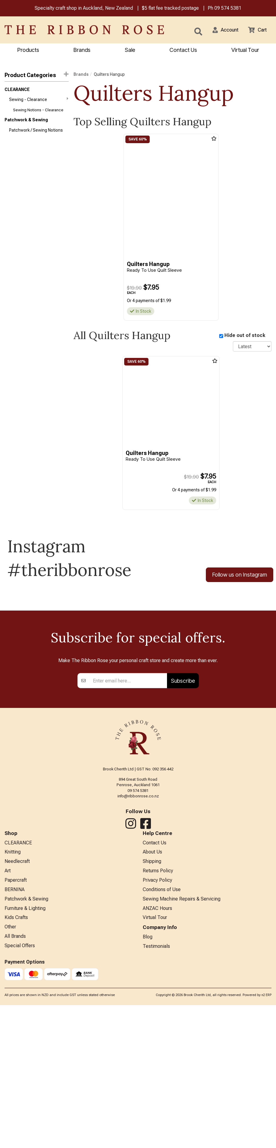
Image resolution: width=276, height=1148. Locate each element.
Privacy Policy (157, 1019)
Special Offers (20, 1089)
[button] (221, 30)
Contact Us (183, 50)
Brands (81, 50)
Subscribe (183, 817)
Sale (130, 50)
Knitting (13, 989)
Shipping (152, 999)
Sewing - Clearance (38, 101)
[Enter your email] (128, 817)
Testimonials (156, 1089)
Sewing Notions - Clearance (38, 112)
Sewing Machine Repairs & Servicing (181, 1039)
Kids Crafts (16, 1059)
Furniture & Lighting (25, 1049)
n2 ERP (266, 1138)
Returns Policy (158, 1009)
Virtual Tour (245, 50)
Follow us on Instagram (239, 576)
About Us (152, 989)
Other (10, 1069)
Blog (147, 1079)
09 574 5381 (227, 9)
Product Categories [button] (37, 75)
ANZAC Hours (157, 1049)
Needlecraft (17, 999)
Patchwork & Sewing (26, 123)
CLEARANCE (17, 90)
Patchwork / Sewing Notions (36, 134)
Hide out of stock (244, 336)
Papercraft (16, 1019)
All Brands (15, 1079)
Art (8, 1009)
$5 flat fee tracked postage (170, 9)
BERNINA (15, 1029)
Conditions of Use (162, 1029)
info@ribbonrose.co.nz (138, 932)
